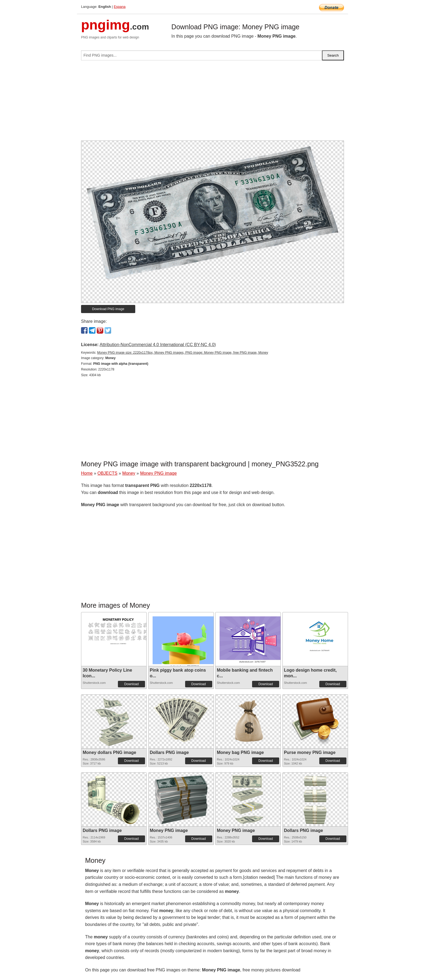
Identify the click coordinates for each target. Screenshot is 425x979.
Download (131, 684)
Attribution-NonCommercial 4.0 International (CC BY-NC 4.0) (157, 344)
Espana (119, 7)
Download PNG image (108, 309)
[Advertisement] (212, 103)
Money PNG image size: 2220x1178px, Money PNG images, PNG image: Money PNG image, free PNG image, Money (182, 352)
